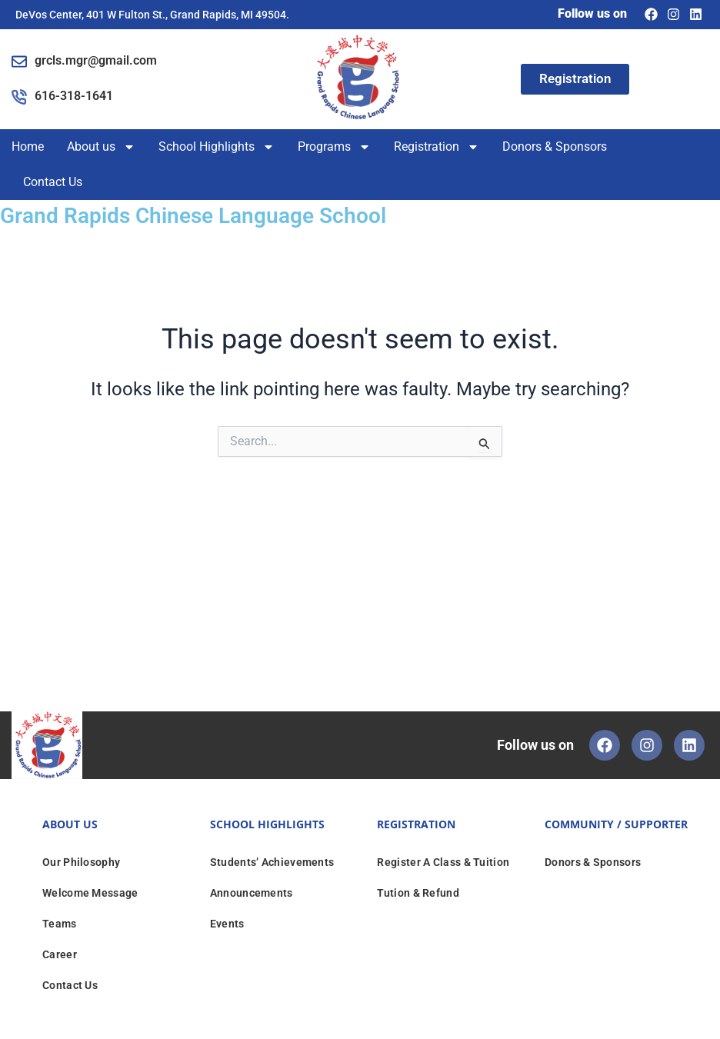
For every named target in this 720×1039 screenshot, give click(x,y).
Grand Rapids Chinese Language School (205, 214)
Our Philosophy (81, 862)
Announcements (251, 893)
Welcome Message (90, 893)
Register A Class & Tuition (443, 862)
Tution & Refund (418, 893)
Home (28, 146)
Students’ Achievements (272, 862)
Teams (59, 923)
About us (101, 147)
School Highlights (216, 147)
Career (59, 954)
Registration (436, 147)
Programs (334, 147)
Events (227, 923)
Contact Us (52, 182)
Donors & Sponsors (554, 146)
